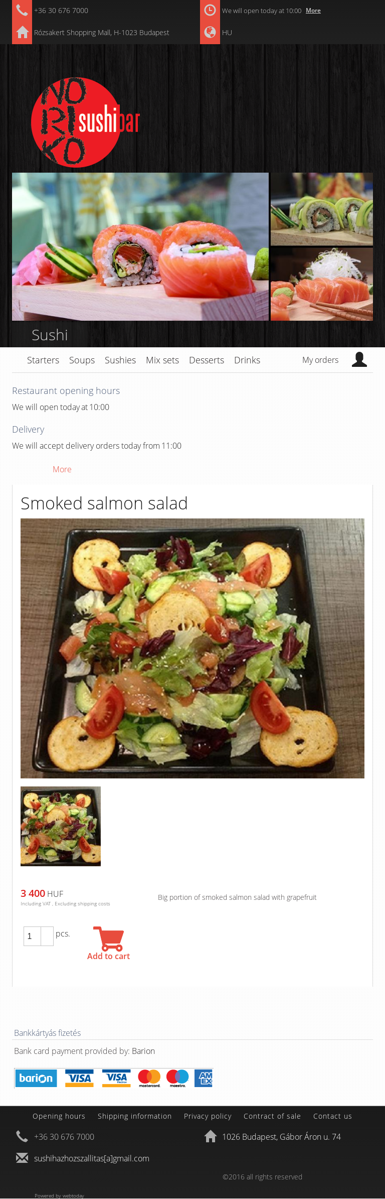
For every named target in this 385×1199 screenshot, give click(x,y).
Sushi (50, 334)
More (313, 10)
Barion (143, 1050)
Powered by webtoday (59, 1195)
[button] (47, 931)
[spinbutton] (32, 936)
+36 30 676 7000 (61, 10)
